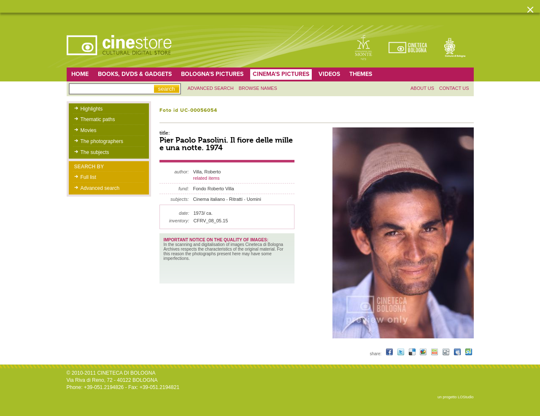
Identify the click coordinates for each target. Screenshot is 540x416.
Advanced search (211, 88)
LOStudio (466, 397)
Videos (329, 74)
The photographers (102, 141)
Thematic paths (98, 119)
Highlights (92, 109)
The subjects (95, 152)
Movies (89, 130)
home (80, 74)
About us (422, 88)
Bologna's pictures (212, 74)
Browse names (258, 88)
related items (206, 178)
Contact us (454, 88)
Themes (360, 74)
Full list (88, 177)
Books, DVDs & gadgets (135, 74)
